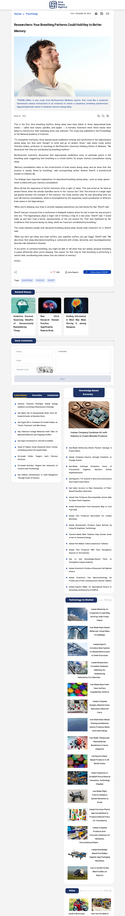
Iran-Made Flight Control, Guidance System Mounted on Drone (99, 797)
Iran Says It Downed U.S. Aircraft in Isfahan (35, 441)
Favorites (37, 395)
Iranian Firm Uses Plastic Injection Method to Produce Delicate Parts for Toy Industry (99, 815)
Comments (52, 395)
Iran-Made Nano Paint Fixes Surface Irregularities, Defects (99, 688)
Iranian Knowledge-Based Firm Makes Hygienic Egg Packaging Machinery (99, 855)
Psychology (32, 14)
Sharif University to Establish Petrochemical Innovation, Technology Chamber (99, 779)
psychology (27, 280)
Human (18, 14)
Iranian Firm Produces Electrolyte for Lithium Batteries (90, 518)
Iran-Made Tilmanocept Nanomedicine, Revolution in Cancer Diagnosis (100, 744)
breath (51, 280)
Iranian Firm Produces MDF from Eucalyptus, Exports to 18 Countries (90, 552)
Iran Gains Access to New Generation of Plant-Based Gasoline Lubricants (90, 490)
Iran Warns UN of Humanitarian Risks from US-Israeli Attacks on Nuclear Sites (38, 415)
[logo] (61, 5)
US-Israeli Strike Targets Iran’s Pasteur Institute (38, 458)
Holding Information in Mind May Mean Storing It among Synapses (76, 322)
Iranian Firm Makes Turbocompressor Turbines (88, 543)
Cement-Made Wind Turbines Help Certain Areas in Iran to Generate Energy (90, 536)
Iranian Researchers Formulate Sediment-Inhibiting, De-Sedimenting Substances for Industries (93, 670)
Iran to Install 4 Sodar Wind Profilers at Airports (99, 872)
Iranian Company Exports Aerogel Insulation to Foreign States (90, 459)
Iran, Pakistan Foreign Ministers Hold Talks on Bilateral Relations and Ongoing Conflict (38, 433)
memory (40, 280)
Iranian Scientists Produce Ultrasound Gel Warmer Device (90, 570)
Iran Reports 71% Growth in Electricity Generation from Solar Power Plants (90, 481)
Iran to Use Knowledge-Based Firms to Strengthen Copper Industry (90, 561)
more (106, 599)
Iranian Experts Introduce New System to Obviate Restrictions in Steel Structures (100, 650)
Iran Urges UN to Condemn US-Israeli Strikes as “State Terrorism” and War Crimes (38, 424)
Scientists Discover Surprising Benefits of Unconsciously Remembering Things (23, 323)
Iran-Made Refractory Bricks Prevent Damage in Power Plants (90, 450)
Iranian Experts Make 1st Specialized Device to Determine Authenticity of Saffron (90, 589)
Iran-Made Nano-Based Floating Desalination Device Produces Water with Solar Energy (100, 725)
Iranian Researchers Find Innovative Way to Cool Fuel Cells (90, 508)
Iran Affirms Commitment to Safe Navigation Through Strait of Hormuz (38, 477)
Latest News (20, 395)
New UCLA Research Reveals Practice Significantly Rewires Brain (49, 323)
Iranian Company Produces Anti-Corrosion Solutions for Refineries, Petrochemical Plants (95, 835)
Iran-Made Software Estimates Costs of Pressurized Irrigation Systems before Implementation (90, 469)
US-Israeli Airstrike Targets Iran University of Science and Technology (38, 467)
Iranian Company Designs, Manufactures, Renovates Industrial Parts (100, 707)
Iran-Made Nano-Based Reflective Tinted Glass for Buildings (100, 631)
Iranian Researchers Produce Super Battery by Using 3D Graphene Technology (90, 527)
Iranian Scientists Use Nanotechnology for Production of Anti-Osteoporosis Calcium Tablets (90, 579)
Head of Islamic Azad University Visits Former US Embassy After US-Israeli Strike (38, 449)
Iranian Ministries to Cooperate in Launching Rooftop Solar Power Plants (100, 615)
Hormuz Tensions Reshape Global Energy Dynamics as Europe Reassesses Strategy (38, 406)
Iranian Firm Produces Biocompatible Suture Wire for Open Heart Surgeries (90, 499)
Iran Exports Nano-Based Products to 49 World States (99, 760)
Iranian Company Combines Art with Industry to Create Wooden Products (89, 434)
